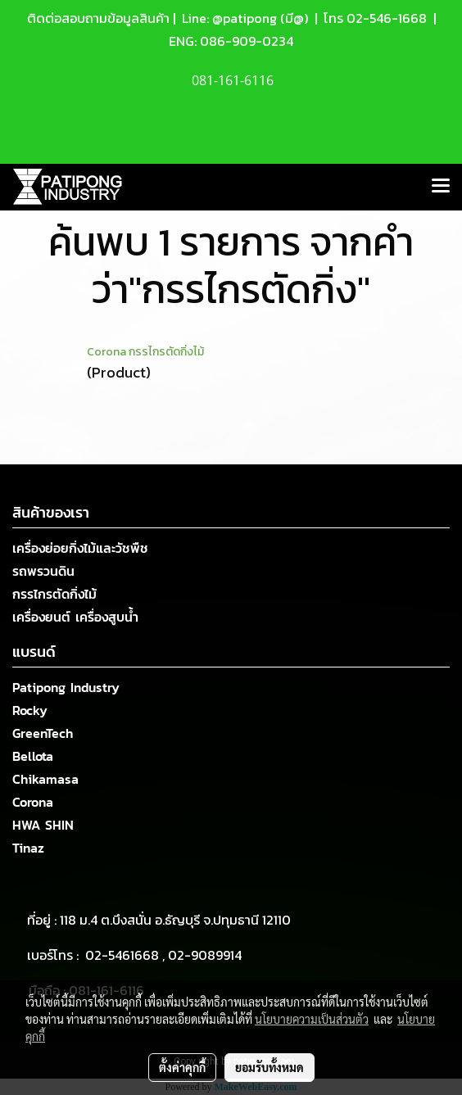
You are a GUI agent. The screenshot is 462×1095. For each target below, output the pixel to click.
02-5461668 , (126, 955)
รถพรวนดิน (43, 571)
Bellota (32, 756)
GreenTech (42, 733)
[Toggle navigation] (441, 187)
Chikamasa (45, 779)
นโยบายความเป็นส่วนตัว (312, 1018)
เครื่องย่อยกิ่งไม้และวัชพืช (80, 548)
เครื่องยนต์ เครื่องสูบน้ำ (75, 617)
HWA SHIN (43, 825)
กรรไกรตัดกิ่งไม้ (54, 594)
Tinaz (28, 847)
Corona (32, 802)
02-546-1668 (386, 18)
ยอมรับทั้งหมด (269, 1067)
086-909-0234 (246, 41)
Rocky (30, 710)
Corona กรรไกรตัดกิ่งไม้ (145, 351)
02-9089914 (205, 955)
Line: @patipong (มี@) (243, 18)
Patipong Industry (66, 687)
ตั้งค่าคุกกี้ (182, 1067)
